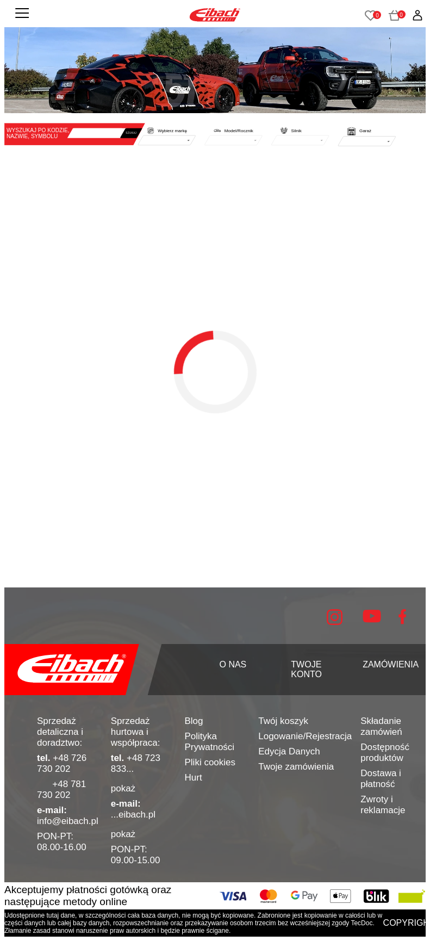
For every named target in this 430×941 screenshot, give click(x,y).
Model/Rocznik (239, 130)
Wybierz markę (172, 130)
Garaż (365, 130)
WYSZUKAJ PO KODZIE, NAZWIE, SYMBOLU (38, 133)
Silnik (296, 130)
